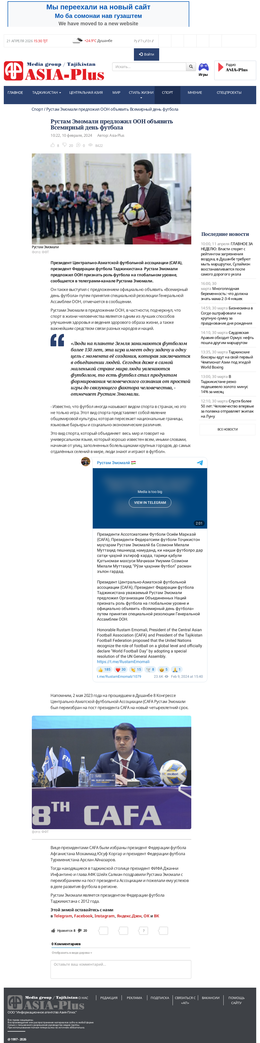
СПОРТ (167, 92)
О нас (83, 997)
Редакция (108, 997)
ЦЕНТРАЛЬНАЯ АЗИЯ (86, 92)
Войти (146, 54)
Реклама (134, 997)
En (149, 40)
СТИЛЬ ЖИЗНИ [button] (141, 94)
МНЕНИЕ (195, 92)
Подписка (160, 997)
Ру (135, 40)
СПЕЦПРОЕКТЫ (229, 92)
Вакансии (211, 997)
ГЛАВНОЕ (15, 92)
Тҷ (142, 40)
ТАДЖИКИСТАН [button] (46, 92)
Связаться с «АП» (185, 1000)
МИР (116, 92)
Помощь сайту (236, 1000)
